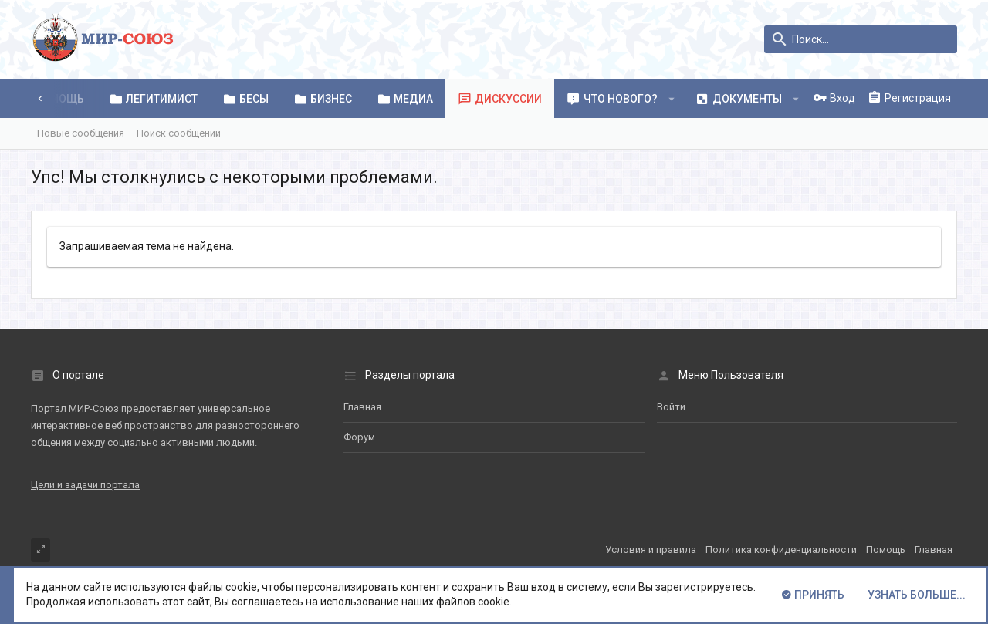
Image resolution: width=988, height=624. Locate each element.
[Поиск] (860, 39)
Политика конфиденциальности (781, 549)
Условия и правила (650, 549)
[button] (672, 99)
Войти (671, 407)
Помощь (885, 549)
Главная (362, 407)
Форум (359, 437)
